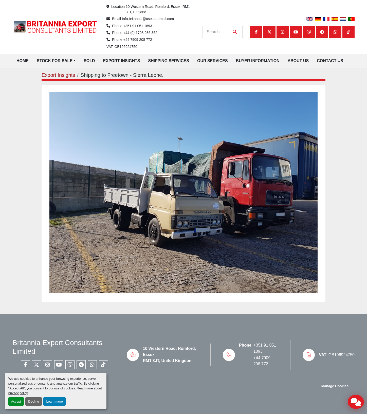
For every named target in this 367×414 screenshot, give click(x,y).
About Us (298, 61)
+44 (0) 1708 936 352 (140, 33)
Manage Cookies (334, 386)
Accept (16, 401)
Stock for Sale (54, 61)
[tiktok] (348, 32)
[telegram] (322, 32)
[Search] (219, 32)
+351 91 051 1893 (137, 26)
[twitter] (269, 32)
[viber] (309, 32)
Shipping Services (168, 61)
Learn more (54, 401)
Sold (89, 61)
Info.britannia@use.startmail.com (148, 19)
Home (22, 61)
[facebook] (256, 32)
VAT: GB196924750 (121, 47)
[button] (56, 61)
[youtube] (296, 32)
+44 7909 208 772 (137, 40)
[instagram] (283, 32)
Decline (33, 401)
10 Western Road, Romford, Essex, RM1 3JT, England (158, 9)
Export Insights (121, 61)
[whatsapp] (335, 32)
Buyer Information (258, 61)
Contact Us (330, 61)
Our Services (212, 61)
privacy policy (18, 393)
